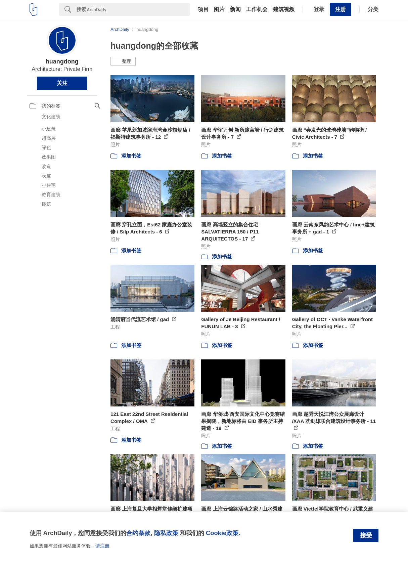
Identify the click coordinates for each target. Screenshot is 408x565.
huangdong (62, 61)
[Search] (133, 9)
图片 (219, 9)
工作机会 (257, 9)
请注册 (102, 546)
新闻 (235, 9)
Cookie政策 (222, 532)
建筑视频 (283, 9)
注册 (340, 9)
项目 (203, 9)
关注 (62, 83)
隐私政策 (166, 532)
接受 (366, 535)
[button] (123, 61)
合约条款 (138, 532)
